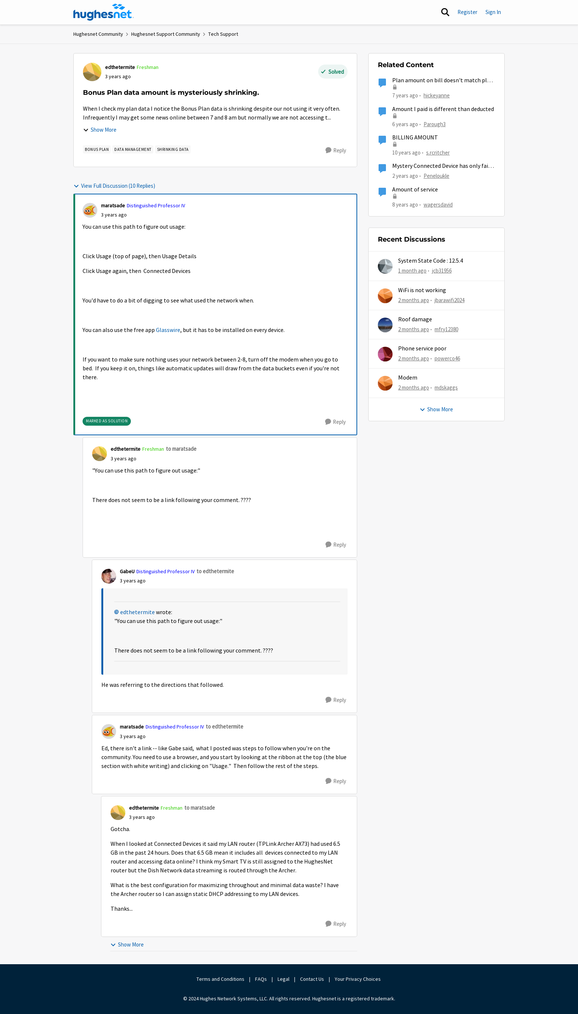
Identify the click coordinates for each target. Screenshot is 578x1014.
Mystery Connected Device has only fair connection (441, 166)
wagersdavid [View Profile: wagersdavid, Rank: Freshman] (438, 204)
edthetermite (137, 612)
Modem (407, 377)
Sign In (493, 11)
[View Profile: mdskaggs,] (385, 383)
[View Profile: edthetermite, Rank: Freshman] (92, 72)
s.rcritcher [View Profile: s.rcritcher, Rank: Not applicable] (438, 152)
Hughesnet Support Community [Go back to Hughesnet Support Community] (165, 34)
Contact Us (312, 979)
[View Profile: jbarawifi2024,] (385, 295)
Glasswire (168, 330)
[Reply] (336, 150)
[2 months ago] (413, 300)
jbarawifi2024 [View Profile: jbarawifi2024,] (449, 299)
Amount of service (415, 189)
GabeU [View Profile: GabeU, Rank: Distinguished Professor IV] (127, 571)
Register (467, 11)
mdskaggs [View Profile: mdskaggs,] (446, 387)
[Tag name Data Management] (132, 149)
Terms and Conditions (220, 979)
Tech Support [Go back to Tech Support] (223, 34)
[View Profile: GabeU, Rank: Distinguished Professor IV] (108, 576)
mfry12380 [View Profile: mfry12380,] (446, 329)
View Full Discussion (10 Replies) (114, 185)
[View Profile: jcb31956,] (385, 266)
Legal (283, 979)
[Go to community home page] (103, 12)
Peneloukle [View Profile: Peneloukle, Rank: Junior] (436, 175)
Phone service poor (422, 348)
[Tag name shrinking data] (173, 149)
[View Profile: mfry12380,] (385, 325)
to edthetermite (215, 571)
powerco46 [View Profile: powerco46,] (447, 358)
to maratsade (181, 448)
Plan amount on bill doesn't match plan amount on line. (442, 80)
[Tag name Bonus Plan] (97, 149)
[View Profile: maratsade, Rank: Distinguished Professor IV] (90, 210)
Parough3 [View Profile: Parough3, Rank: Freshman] (435, 123)
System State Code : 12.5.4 (430, 260)
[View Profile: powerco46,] (385, 354)
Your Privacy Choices (358, 979)
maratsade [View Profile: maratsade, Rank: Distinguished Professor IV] (113, 205)
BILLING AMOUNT (415, 137)
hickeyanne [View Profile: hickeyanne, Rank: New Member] (437, 95)
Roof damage (415, 319)
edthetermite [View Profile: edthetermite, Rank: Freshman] (120, 67)
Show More (99, 129)
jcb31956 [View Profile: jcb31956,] (442, 270)
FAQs (261, 979)
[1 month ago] (412, 271)
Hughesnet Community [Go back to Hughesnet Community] (98, 34)
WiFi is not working (422, 290)
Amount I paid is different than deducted (443, 109)
